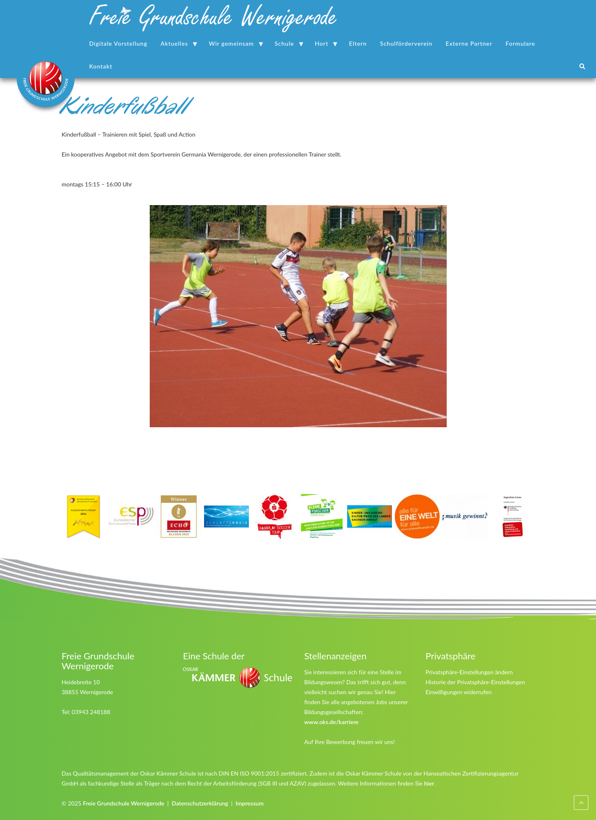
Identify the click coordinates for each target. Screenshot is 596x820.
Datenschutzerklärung (200, 803)
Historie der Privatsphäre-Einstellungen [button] (475, 681)
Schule (284, 43)
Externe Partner (469, 43)
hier (429, 783)
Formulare (520, 43)
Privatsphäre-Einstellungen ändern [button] (469, 672)
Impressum (250, 803)
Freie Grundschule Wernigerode (123, 803)
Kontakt (100, 66)
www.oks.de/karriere (331, 721)
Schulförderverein (406, 43)
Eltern (358, 43)
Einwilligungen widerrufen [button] (459, 691)
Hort (321, 43)
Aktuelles (174, 43)
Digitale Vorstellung (118, 43)
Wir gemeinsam (231, 43)
